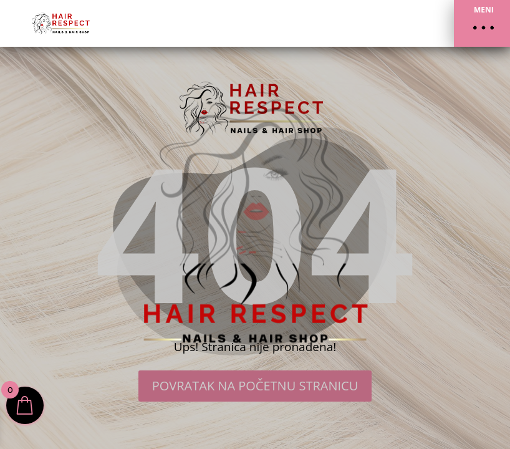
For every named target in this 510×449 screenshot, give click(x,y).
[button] (482, 23)
